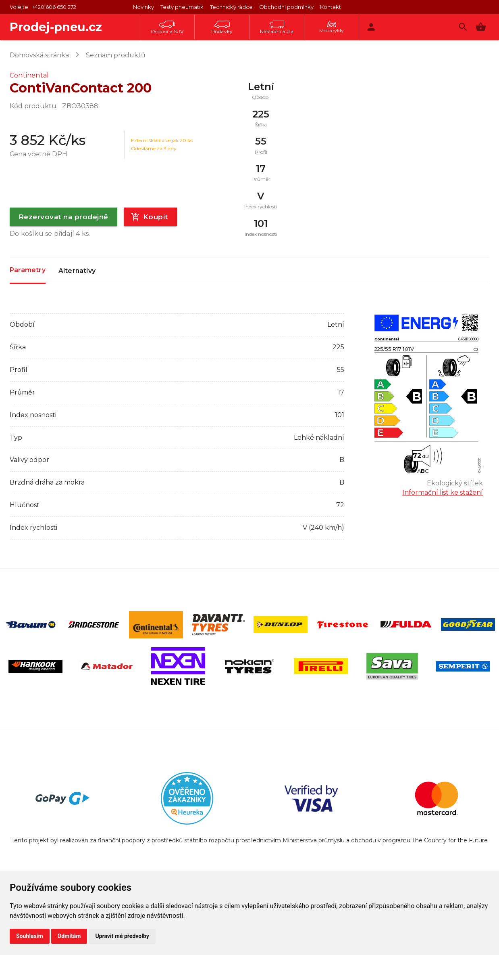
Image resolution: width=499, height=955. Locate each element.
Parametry (28, 270)
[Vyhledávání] (463, 27)
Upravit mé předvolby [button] (122, 936)
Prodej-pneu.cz (56, 27)
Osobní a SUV (167, 27)
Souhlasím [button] (29, 936)
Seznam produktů (116, 55)
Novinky (143, 7)
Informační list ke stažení (442, 492)
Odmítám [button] (69, 936)
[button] (480, 27)
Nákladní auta (277, 27)
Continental (29, 75)
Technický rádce (231, 7)
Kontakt (330, 7)
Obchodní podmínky (286, 7)
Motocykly (331, 27)
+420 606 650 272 (54, 7)
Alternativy (77, 271)
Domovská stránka (39, 55)
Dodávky (222, 27)
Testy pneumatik (182, 7)
